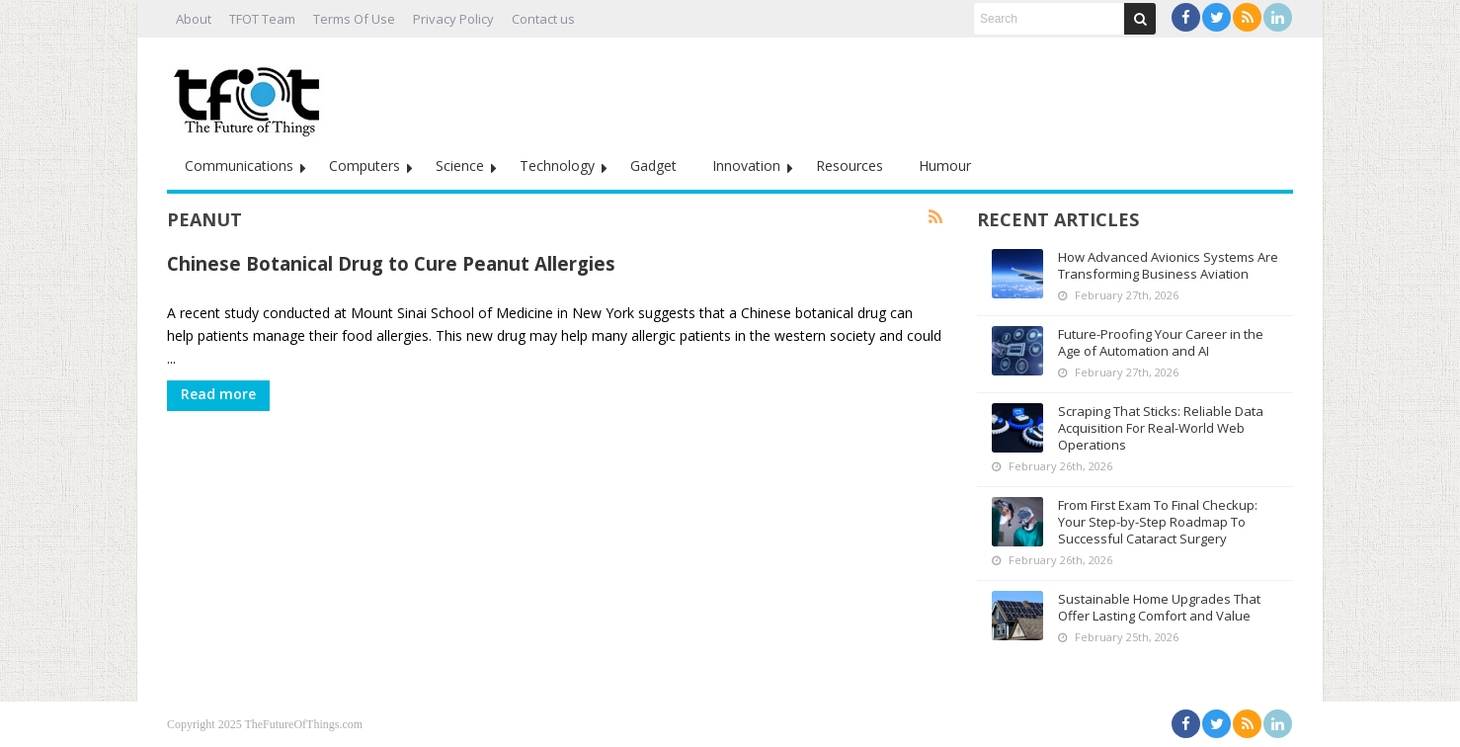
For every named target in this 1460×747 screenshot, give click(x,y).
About (193, 19)
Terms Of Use (354, 19)
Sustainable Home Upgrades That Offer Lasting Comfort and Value (1159, 607)
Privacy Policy (453, 19)
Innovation (746, 165)
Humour (945, 165)
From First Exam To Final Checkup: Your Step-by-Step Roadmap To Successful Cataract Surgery (1157, 521)
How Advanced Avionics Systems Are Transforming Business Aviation (1168, 265)
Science (460, 165)
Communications (239, 165)
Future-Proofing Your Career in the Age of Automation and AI (1160, 342)
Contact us (543, 19)
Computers (364, 165)
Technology (557, 165)
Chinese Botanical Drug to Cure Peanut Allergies (391, 263)
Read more (218, 393)
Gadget (653, 165)
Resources (849, 165)
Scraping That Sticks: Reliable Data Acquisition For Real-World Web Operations (1160, 428)
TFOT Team (262, 19)
